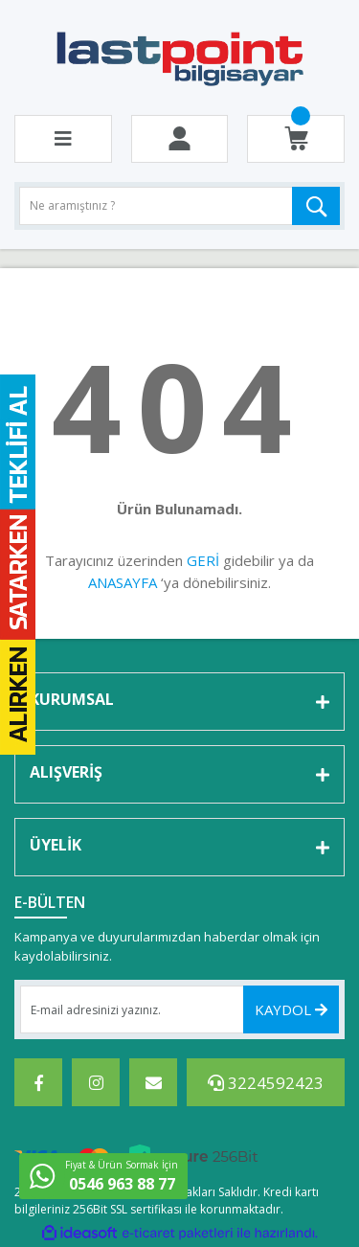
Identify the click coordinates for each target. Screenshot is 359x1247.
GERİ (203, 560)
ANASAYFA (122, 582)
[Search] (179, 206)
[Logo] (179, 57)
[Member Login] (179, 138)
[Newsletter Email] (179, 1009)
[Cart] (296, 138)
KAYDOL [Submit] (291, 1009)
